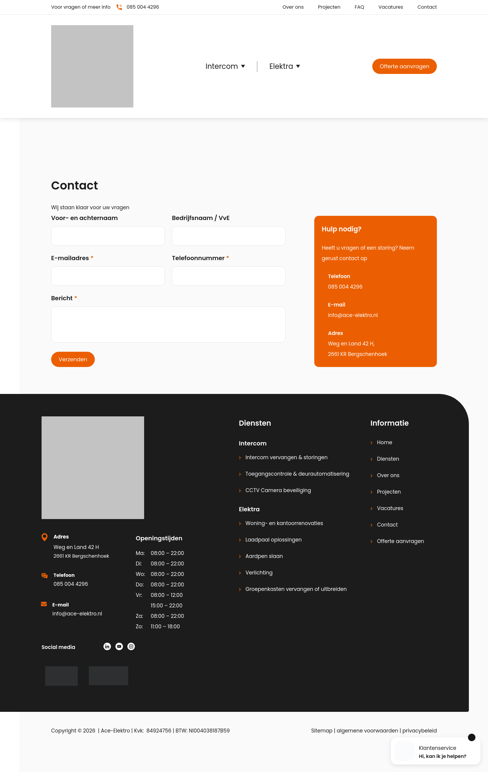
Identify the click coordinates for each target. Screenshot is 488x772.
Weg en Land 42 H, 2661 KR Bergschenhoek (357, 349)
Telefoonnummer (198, 258)
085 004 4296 (345, 286)
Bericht (62, 298)
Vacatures (391, 7)
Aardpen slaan (264, 556)
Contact (427, 7)
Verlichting (259, 572)
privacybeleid (419, 730)
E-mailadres (70, 258)
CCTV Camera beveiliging (278, 490)
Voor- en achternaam (84, 218)
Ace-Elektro (115, 730)
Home (384, 442)
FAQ (359, 7)
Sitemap (322, 730)
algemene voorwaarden (367, 730)
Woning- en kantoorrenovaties (284, 523)
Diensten (388, 458)
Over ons (293, 7)
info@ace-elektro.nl (353, 315)
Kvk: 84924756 (153, 730)
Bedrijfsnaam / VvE (201, 218)
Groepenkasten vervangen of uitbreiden (296, 589)
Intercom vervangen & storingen (286, 457)
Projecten (329, 7)
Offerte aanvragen (404, 66)
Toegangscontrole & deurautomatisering (297, 473)
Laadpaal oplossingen (273, 539)
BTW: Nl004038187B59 (203, 730)
